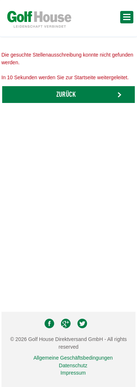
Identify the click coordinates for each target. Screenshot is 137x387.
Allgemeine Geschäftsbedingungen (73, 358)
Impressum (72, 373)
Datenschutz (73, 365)
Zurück (66, 95)
